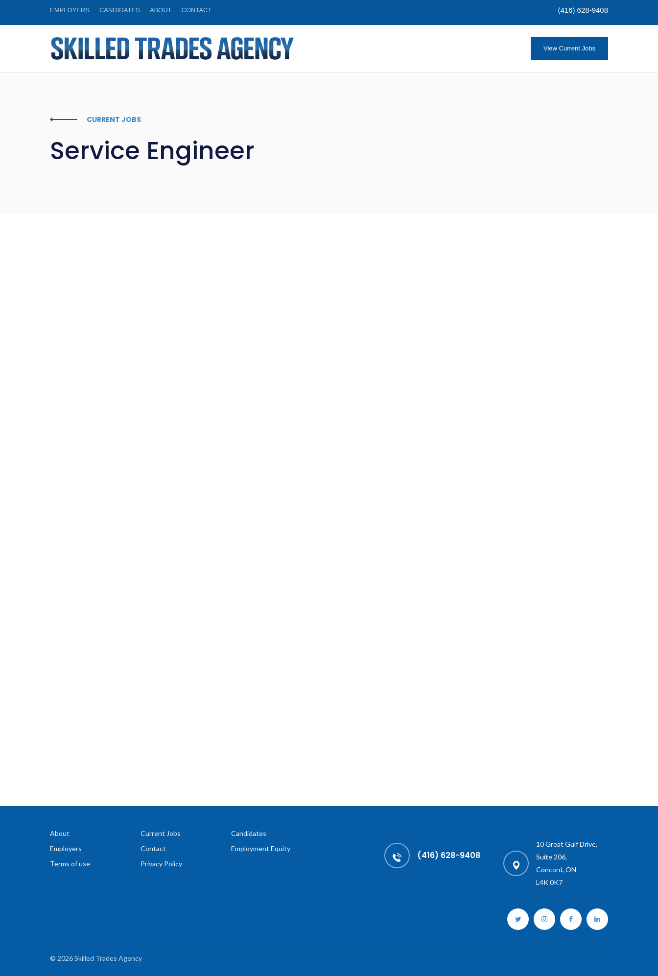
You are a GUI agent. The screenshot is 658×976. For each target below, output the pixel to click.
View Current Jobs (569, 48)
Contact (197, 10)
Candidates (119, 10)
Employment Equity (260, 848)
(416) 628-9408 (583, 10)
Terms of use (70, 863)
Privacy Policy (161, 863)
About (161, 10)
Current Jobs (161, 833)
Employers (70, 10)
